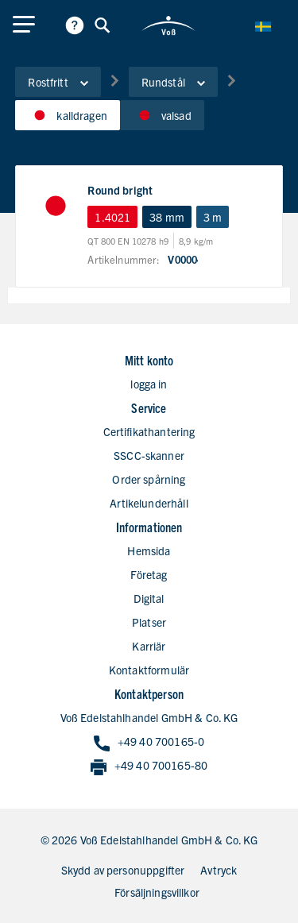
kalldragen (67, 115)
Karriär (148, 646)
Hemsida (148, 550)
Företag (148, 574)
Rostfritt (57, 82)
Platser (149, 622)
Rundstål (173, 82)
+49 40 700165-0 (149, 742)
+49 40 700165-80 (149, 766)
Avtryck (218, 870)
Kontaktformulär (149, 669)
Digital (149, 598)
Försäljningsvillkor (156, 892)
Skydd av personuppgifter (123, 870)
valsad (162, 115)
